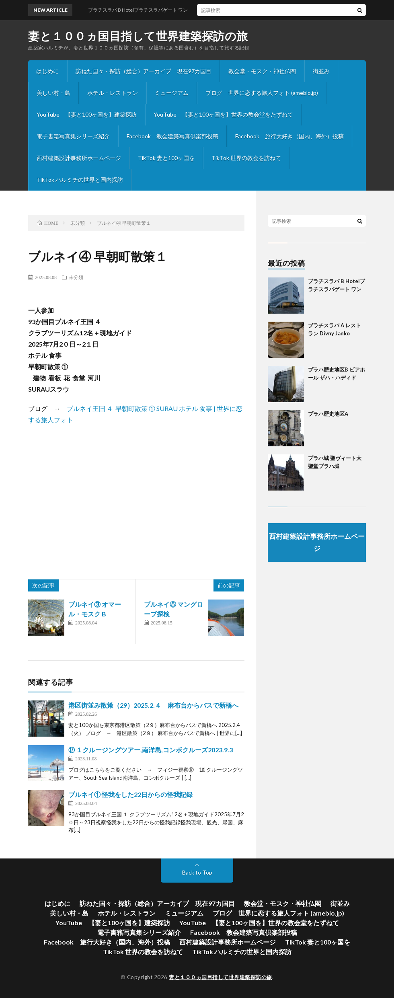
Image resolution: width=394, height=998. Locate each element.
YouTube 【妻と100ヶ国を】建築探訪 (87, 114)
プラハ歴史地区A (328, 414)
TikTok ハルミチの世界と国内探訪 (80, 179)
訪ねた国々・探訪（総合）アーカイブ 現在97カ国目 (143, 71)
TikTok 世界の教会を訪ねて (246, 157)
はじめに (47, 71)
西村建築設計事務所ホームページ (79, 157)
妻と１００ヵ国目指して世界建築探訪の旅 (138, 35)
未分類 (76, 277)
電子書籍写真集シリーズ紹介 (73, 136)
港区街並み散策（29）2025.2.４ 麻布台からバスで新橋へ (153, 705)
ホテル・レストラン (112, 92)
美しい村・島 (53, 92)
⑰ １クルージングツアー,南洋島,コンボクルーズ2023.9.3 (150, 750)
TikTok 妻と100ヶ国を (166, 157)
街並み (321, 71)
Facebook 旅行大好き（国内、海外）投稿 (289, 136)
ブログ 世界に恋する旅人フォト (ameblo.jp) (261, 92)
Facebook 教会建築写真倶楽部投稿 (172, 136)
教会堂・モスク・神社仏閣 (262, 71)
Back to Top (197, 872)
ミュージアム (172, 92)
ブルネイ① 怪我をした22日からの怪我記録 (130, 794)
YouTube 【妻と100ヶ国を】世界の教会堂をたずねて (223, 114)
